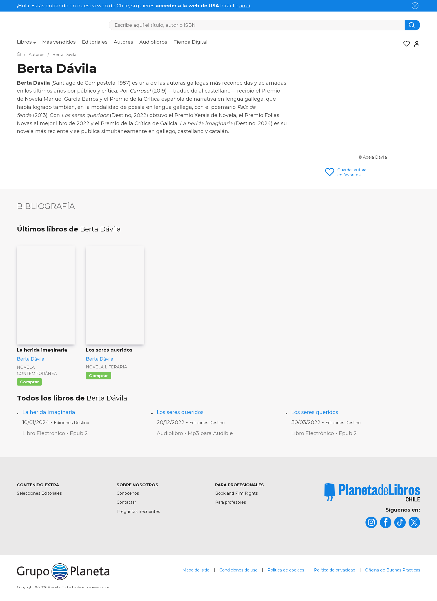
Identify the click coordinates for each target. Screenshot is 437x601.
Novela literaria (106, 367)
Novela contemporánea (37, 370)
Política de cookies (285, 570)
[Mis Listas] (405, 43)
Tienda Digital (190, 42)
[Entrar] (415, 43)
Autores (123, 42)
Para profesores (230, 502)
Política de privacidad (334, 570)
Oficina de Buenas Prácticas (392, 570)
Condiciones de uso (238, 570)
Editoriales (95, 42)
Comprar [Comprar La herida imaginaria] (29, 381)
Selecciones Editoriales (39, 493)
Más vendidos (59, 42)
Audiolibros (153, 42)
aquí (244, 5)
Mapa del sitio (195, 570)
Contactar (126, 502)
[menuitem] (26, 44)
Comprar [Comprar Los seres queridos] (98, 375)
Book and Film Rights (236, 493)
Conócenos (128, 493)
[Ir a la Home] (19, 54)
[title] (372, 492)
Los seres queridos (180, 412)
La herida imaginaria (49, 412)
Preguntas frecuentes (138, 511)
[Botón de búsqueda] (412, 25)
